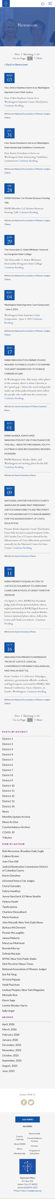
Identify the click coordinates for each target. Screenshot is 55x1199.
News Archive (10, 822)
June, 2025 (8, 1071)
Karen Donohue (22, 475)
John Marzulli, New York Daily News (22, 922)
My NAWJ (27, 1126)
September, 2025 (12, 1060)
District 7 (7, 770)
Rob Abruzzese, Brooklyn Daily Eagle (23, 851)
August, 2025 (9, 1065)
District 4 (7, 754)
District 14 (8, 806)
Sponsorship (34, 1133)
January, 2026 (10, 1039)
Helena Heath (10, 901)
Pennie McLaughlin (13, 932)
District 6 (7, 764)
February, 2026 (10, 1034)
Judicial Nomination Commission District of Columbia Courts (25, 868)
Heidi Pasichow (11, 984)
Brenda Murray (11, 948)
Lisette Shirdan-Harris (14, 1005)
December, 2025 (11, 1044)
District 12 (8, 795)
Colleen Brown (10, 856)
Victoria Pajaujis (11, 979)
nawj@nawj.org (34, 1190)
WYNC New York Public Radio (19, 958)
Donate (34, 1146)
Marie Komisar (10, 917)
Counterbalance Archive (16, 827)
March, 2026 (9, 1029)
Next (39, 58)
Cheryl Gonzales (11, 886)
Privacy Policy (20, 1190)
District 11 (8, 790)
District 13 (8, 801)
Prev (17, 54)
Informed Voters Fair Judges (18, 880)
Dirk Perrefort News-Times (17, 963)
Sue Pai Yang (9, 974)
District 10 (8, 785)
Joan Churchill (10, 861)
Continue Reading (14, 105)
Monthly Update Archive (16, 816)
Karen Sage (8, 1000)
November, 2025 (11, 1050)
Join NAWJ (27, 1119)
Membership (19, 1153)
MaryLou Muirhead (13, 943)
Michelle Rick (10, 995)
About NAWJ (20, 1144)
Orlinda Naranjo (11, 953)
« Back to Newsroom (16, 64)
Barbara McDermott (14, 927)
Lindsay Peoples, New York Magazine (23, 989)
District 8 (7, 775)
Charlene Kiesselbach (14, 911)
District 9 (7, 780)
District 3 (7, 749)
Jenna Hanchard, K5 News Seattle (30, 406)
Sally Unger (8, 1010)
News (8, 117)
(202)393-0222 (30, 1187)
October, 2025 (10, 1055)
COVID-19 (8, 832)
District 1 (7, 738)
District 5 (7, 759)
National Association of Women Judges (32, 113)
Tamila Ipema (9, 906)
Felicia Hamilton (11, 891)
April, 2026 (8, 1024)
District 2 (7, 744)
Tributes (7, 837)
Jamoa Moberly (11, 938)
